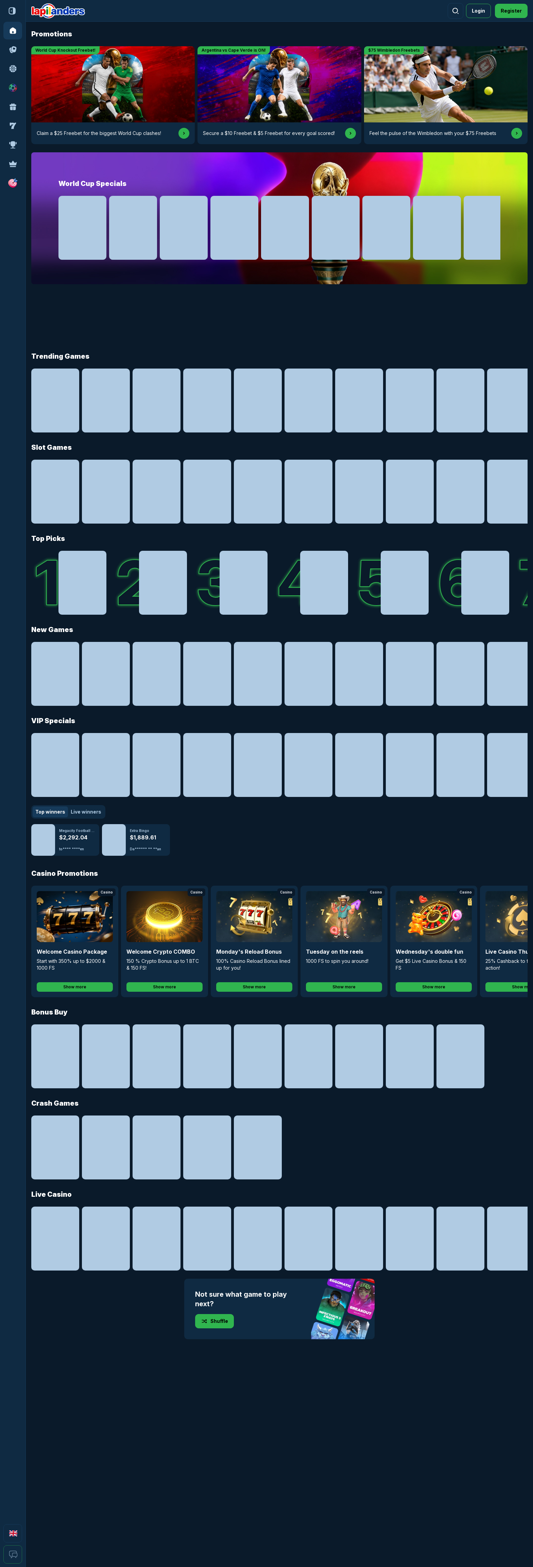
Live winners (86, 812)
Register (511, 11)
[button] (12, 183)
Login (478, 11)
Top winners (50, 812)
